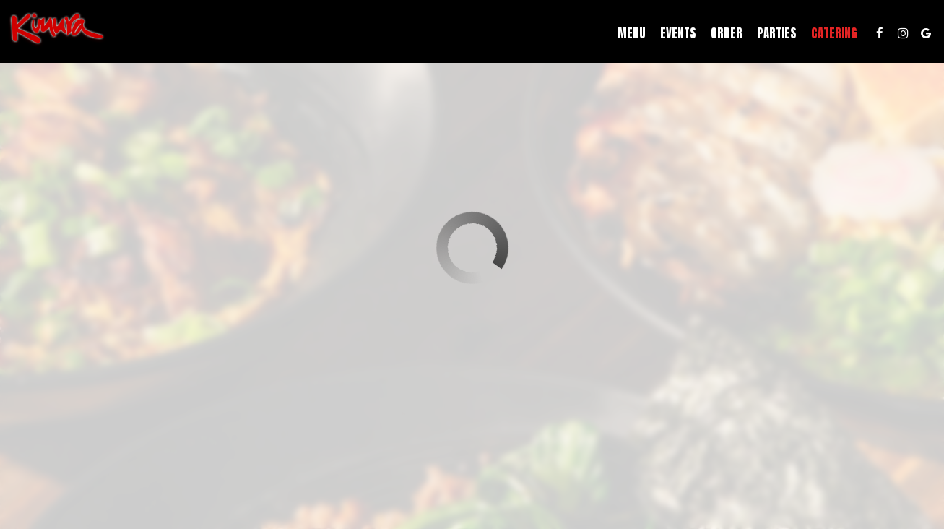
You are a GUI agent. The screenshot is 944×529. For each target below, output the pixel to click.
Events (674, 36)
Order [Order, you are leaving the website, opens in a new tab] (722, 36)
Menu (627, 36)
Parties (772, 36)
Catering (830, 36)
